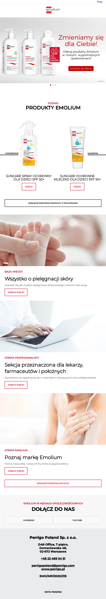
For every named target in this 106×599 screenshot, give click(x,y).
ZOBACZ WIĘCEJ (16, 385)
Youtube (77, 520)
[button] (50, 85)
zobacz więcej (16, 292)
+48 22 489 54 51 (53, 558)
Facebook (28, 520)
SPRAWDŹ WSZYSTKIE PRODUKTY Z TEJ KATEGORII (53, 203)
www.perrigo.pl (53, 569)
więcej (29, 187)
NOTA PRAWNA (53, 592)
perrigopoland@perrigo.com (53, 565)
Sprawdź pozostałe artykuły (53, 483)
